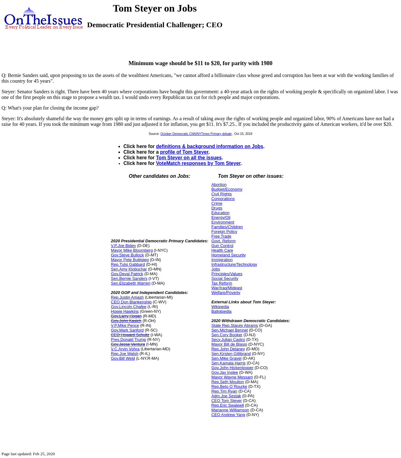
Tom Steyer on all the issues (188, 157)
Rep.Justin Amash (127, 297)
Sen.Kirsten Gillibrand (231, 353)
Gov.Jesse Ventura (128, 344)
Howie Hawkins (125, 311)
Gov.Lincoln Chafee (128, 306)
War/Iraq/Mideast (226, 288)
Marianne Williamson (230, 410)
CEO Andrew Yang (228, 414)
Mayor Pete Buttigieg (130, 259)
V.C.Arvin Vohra (125, 349)
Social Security (224, 278)
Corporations (223, 198)
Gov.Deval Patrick (127, 273)
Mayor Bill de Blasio (229, 344)
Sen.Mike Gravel (226, 358)
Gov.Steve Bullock (127, 255)
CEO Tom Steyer (226, 400)
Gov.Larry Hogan (126, 316)
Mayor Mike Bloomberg (132, 250)
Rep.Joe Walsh (124, 353)
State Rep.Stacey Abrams (234, 325)
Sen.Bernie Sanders (129, 278)
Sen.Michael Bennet (229, 330)
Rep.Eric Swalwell (227, 405)
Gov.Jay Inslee (224, 372)
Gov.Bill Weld (123, 358)
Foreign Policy (224, 231)
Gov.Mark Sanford (127, 330)
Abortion (219, 184)
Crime (216, 203)
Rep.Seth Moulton (227, 381)
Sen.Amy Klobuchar (129, 269)
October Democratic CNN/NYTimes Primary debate (196, 134)
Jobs (215, 269)
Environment (222, 222)
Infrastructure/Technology (234, 264)
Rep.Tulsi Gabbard (128, 264)
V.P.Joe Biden (123, 245)
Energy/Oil (221, 217)
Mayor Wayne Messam (232, 377)
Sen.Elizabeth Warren (130, 283)
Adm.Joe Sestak (226, 396)
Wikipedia (220, 306)
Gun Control (222, 245)
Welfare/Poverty (225, 292)
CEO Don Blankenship (131, 302)
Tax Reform (221, 283)
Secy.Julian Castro (228, 339)
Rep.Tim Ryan (224, 391)
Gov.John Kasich (126, 320)
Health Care (222, 250)
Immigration (222, 259)
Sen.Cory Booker (226, 334)
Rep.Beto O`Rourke (229, 386)
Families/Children (227, 226)
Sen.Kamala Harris (228, 363)
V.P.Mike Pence (125, 325)
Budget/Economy (226, 189)
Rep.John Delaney (228, 349)
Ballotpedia (221, 311)
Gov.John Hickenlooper (232, 367)
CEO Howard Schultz (130, 334)
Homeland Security (228, 255)
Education (220, 212)
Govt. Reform (223, 241)
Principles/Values (226, 273)
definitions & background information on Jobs (209, 146)
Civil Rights (221, 194)
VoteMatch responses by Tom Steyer (198, 163)
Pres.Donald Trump (128, 339)
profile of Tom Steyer (184, 152)
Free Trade (221, 236)
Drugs (216, 208)
